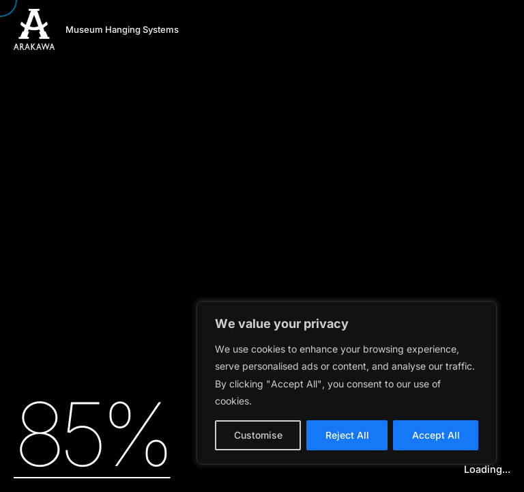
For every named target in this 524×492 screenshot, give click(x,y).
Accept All (436, 435)
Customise (258, 435)
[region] (346, 383)
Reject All (347, 435)
